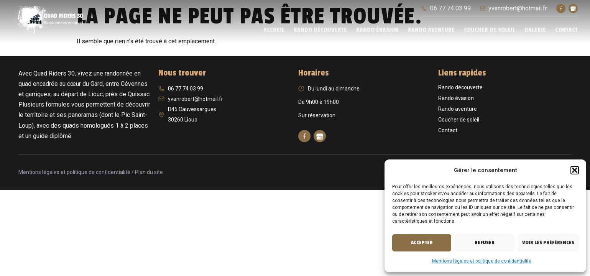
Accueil (273, 30)
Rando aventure (431, 30)
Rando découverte (320, 30)
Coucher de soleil (489, 30)
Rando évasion (377, 30)
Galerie (535, 30)
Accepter (422, 242)
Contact (566, 30)
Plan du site (149, 172)
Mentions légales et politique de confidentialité (481, 261)
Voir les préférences (548, 242)
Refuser (485, 242)
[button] (574, 170)
